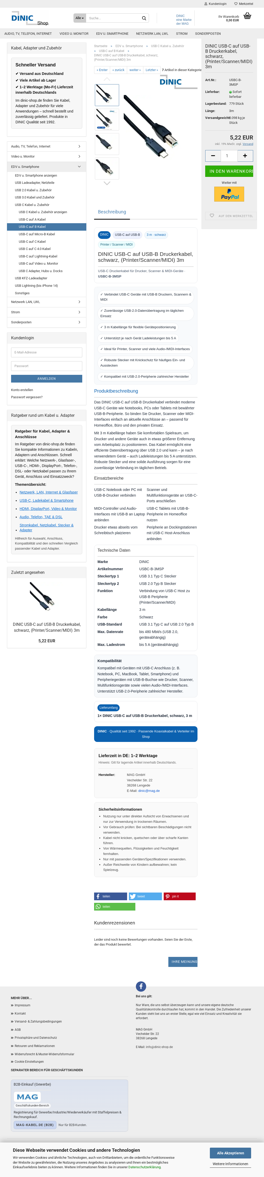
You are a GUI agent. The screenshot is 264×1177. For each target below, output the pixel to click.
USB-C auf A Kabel (32, 219)
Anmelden (46, 378)
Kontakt (20, 1013)
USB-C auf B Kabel (32, 227)
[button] (110, 896)
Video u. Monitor (74, 54)
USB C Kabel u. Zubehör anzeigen (43, 212)
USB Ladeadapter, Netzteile (34, 183)
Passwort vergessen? (27, 397)
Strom (181, 54)
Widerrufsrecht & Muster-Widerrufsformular (44, 1054)
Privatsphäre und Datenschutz (36, 1038)
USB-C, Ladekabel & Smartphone (46, 500)
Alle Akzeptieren (230, 1153)
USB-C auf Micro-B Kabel (37, 234)
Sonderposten (208, 54)
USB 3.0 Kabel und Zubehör (34, 197)
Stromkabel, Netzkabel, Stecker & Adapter (46, 527)
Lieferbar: (212, 101)
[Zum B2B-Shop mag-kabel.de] (27, 1097)
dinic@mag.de (149, 791)
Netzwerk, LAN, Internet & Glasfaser (49, 492)
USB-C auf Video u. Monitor (38, 263)
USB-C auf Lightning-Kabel (38, 256)
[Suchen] (144, 18)
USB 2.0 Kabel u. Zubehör (33, 190)
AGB (18, 1030)
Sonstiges (22, 293)
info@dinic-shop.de (159, 1047)
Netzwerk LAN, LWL (152, 54)
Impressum (22, 1005)
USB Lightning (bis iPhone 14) (36, 286)
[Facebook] (141, 986)
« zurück (118, 70)
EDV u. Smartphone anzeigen (36, 175)
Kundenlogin (210, 4)
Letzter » (152, 70)
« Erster (102, 70)
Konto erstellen (22, 390)
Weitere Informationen (230, 1164)
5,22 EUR (46, 640)
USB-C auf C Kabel (32, 242)
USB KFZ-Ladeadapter (31, 278)
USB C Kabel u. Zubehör (32, 205)
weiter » (135, 70)
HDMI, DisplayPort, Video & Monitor (48, 509)
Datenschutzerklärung (144, 1167)
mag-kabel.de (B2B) (35, 1125)
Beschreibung (112, 211)
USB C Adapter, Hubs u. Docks (41, 271)
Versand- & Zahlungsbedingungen (38, 1021)
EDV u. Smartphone (112, 54)
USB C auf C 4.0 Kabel (35, 249)
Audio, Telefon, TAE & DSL (41, 517)
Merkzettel (238, 4)
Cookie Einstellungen (29, 1061)
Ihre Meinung (184, 962)
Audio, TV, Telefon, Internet (28, 54)
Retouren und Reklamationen (35, 1046)
